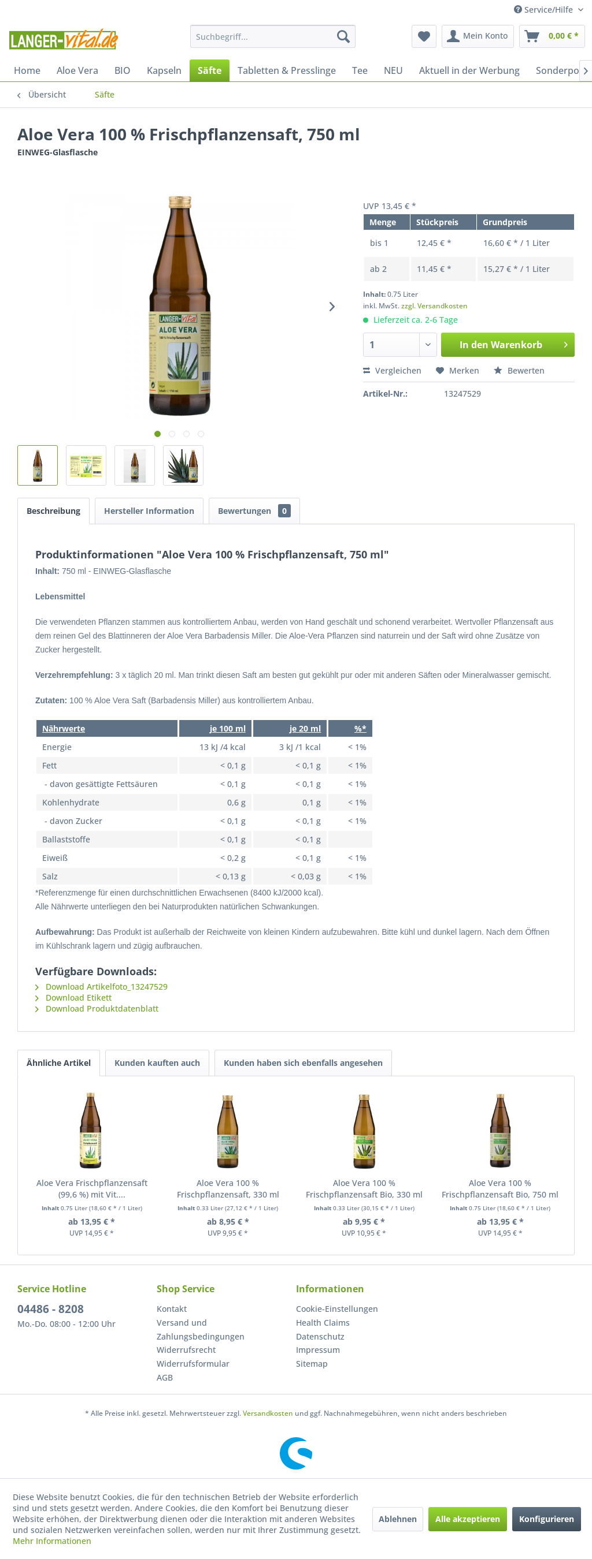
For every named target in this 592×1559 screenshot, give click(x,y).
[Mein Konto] (478, 36)
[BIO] (122, 70)
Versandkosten (268, 1413)
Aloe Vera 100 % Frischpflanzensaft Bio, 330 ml (364, 1188)
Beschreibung (53, 510)
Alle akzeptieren (467, 1518)
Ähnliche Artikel (59, 1062)
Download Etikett (73, 997)
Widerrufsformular (193, 1363)
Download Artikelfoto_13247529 (101, 986)
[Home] (27, 70)
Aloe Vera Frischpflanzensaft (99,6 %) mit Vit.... (91, 1188)
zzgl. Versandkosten (434, 306)
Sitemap (312, 1363)
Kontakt (172, 1308)
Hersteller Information (149, 510)
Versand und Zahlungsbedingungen (201, 1329)
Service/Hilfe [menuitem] (544, 9)
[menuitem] (273, 36)
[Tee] (360, 70)
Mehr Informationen (52, 1540)
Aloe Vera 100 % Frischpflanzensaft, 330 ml (228, 1188)
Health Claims (323, 1322)
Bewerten (519, 370)
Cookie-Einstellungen (337, 1308)
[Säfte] (210, 70)
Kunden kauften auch (157, 1062)
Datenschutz (320, 1336)
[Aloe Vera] (77, 70)
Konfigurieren (546, 1518)
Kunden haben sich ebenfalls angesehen (303, 1062)
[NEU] (393, 70)
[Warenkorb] (552, 36)
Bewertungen (254, 510)
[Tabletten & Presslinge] (287, 70)
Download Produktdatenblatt (96, 1008)
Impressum (318, 1349)
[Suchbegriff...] (273, 36)
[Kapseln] (164, 70)
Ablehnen (398, 1518)
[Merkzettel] (424, 36)
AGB (165, 1377)
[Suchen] (343, 36)
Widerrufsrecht (186, 1349)
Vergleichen (392, 370)
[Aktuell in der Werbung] (469, 70)
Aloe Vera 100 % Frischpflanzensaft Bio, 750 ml (500, 1188)
